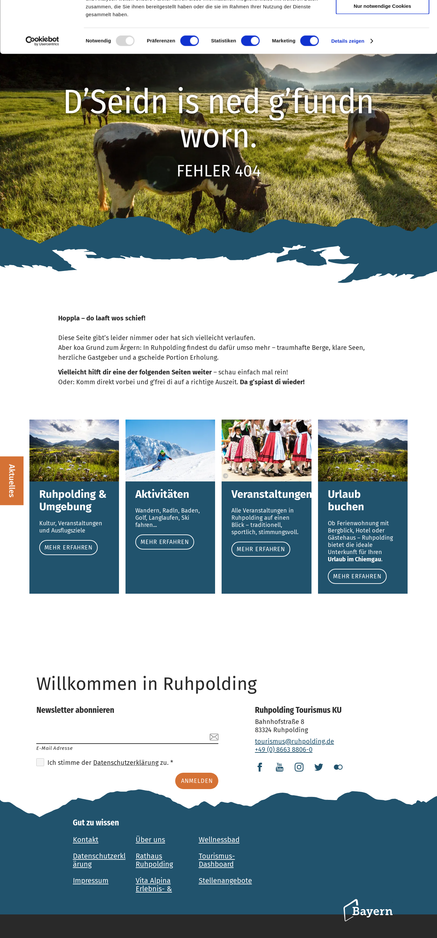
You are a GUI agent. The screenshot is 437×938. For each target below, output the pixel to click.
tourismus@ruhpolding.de (294, 741)
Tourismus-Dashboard (217, 860)
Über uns (150, 840)
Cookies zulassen (382, 16)
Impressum (91, 880)
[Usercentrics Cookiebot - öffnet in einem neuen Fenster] (42, 90)
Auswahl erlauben (382, 35)
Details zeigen (347, 89)
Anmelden (196, 781)
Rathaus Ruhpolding (154, 860)
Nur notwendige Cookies (382, 54)
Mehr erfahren (74, 507)
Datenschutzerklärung (126, 763)
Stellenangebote (225, 880)
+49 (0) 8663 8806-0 (283, 749)
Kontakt (85, 840)
